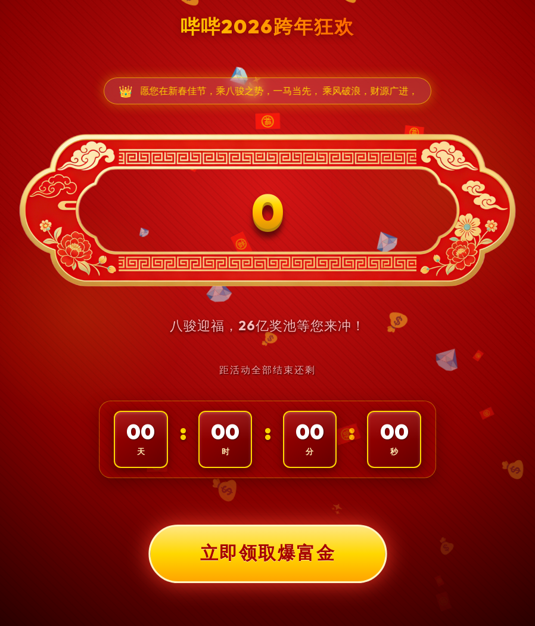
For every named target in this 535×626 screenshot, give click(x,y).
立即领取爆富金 (267, 553)
